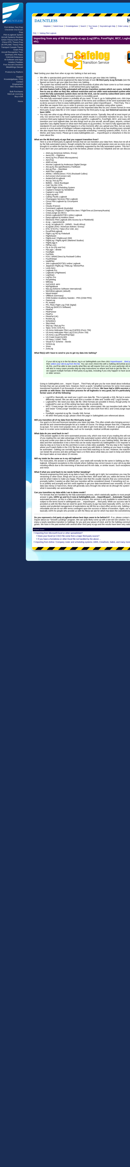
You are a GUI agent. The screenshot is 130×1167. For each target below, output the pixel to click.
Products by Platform (14, 72)
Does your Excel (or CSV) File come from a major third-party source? (69, 536)
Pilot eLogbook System (13, 35)
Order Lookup (123, 26)
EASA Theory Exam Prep (12, 40)
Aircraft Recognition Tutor (12, 52)
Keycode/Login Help (107, 26)
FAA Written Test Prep (13, 27)
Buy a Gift (19, 96)
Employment (17, 84)
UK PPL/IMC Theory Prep (12, 45)
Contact (19, 82)
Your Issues (92, 26)
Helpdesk (47, 26)
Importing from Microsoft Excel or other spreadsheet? (59, 533)
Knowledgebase (72, 26)
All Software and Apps (13, 60)
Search (83, 26)
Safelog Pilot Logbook (48, 33)
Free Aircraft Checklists (13, 65)
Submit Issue (58, 26)
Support (19, 77)
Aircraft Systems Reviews (12, 37)
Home (20, 101)
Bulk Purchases (16, 91)
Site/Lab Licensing (15, 94)
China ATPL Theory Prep (12, 42)
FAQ (34, 33)
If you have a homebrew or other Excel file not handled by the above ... (69, 539)
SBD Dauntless (16, 87)
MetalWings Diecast (14, 67)
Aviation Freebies (15, 62)
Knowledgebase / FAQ (13, 79)
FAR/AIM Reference (14, 57)
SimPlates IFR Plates (14, 55)
